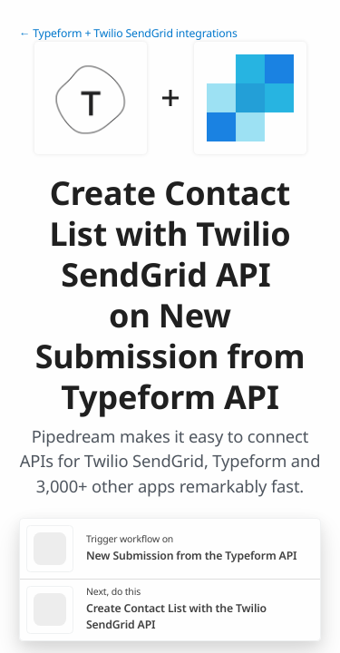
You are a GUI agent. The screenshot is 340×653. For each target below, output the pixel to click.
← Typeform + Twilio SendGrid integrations (128, 33)
